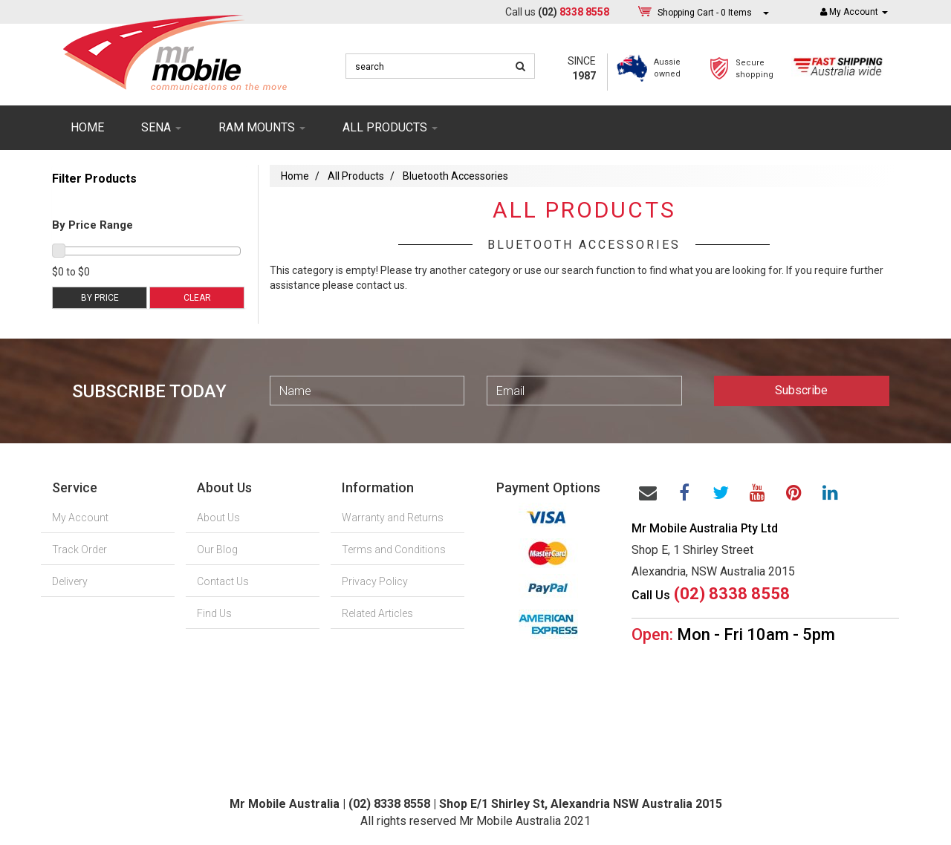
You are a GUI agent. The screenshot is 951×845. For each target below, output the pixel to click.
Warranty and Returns (393, 517)
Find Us (214, 613)
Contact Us (223, 581)
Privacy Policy (375, 581)
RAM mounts (261, 127)
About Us (218, 517)
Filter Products (94, 179)
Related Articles (377, 613)
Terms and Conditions (394, 549)
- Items (705, 12)
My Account (80, 517)
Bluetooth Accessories (455, 176)
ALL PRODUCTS (390, 127)
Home (87, 127)
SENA (161, 127)
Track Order (79, 549)
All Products (356, 176)
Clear (197, 298)
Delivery (70, 581)
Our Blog (217, 549)
